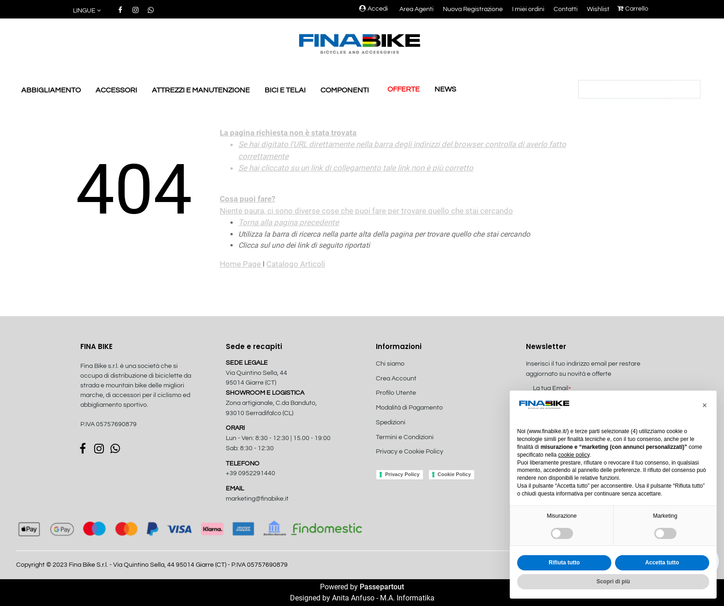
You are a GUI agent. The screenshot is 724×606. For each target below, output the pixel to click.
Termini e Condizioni (405, 437)
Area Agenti (416, 9)
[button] (87, 11)
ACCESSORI (116, 90)
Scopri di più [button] (613, 581)
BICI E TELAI (285, 90)
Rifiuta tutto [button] (564, 562)
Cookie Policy (454, 474)
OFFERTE (403, 89)
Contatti (566, 9)
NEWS (445, 89)
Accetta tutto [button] (662, 562)
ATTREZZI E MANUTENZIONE (201, 90)
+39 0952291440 (250, 473)
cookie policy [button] (574, 455)
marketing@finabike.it (257, 499)
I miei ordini (528, 9)
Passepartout (382, 586)
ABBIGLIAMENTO (51, 90)
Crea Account (396, 378)
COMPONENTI (344, 90)
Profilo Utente (396, 393)
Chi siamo (390, 364)
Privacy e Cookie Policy (409, 451)
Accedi (373, 9)
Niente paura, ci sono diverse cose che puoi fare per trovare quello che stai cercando (406, 171)
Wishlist (598, 9)
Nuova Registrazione (473, 9)
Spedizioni (390, 422)
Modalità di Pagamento (409, 407)
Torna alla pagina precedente (288, 222)
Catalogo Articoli (295, 264)
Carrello (632, 9)
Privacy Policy (402, 474)
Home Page (241, 264)
